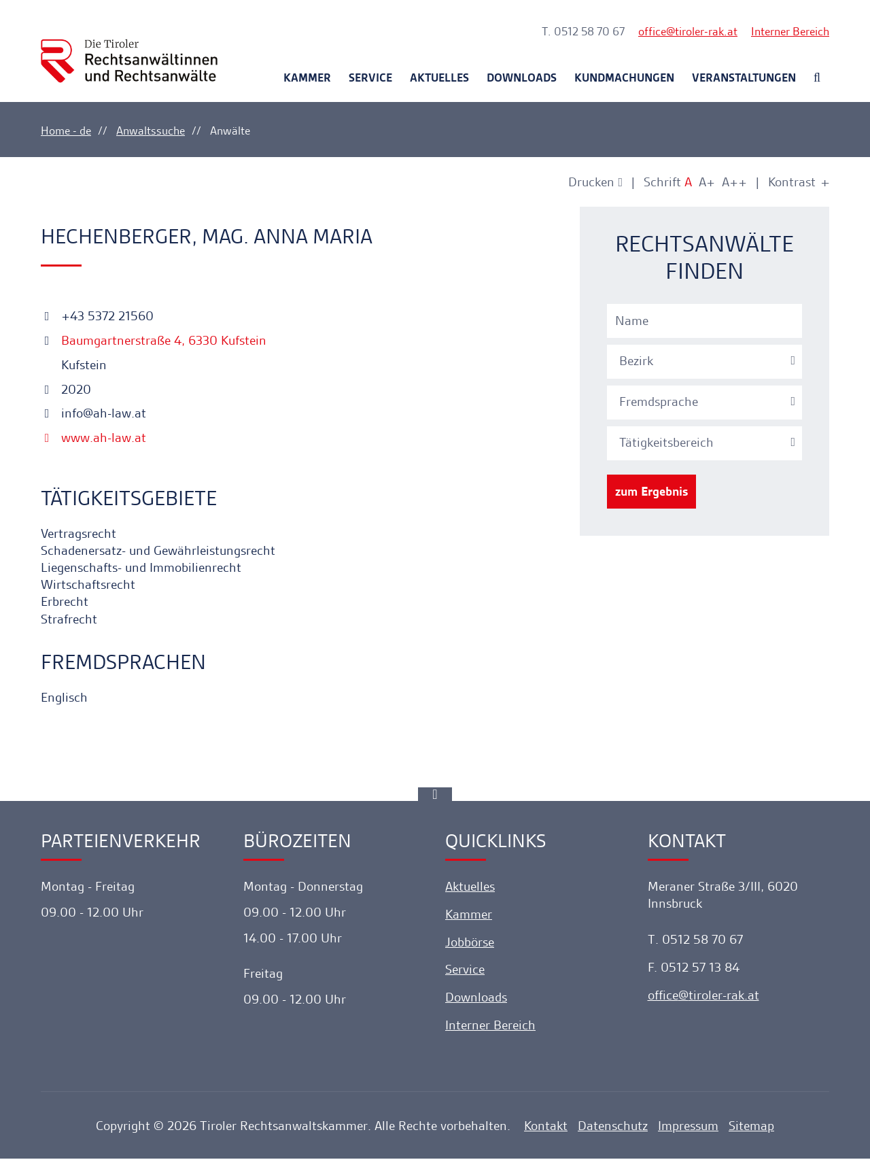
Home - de (66, 130)
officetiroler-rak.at (687, 31)
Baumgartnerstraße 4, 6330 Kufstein (162, 340)
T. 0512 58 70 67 (583, 31)
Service (370, 77)
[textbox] (706, 361)
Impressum (688, 1129)
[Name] (704, 321)
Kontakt (546, 1129)
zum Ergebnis (651, 491)
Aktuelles (439, 77)
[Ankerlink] (435, 797)
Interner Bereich (790, 31)
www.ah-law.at (93, 437)
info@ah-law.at (93, 413)
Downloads (522, 77)
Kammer (307, 77)
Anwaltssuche (150, 130)
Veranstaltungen (744, 77)
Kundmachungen (624, 77)
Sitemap (751, 1129)
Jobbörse (469, 945)
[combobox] (706, 359)
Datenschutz (613, 1129)
